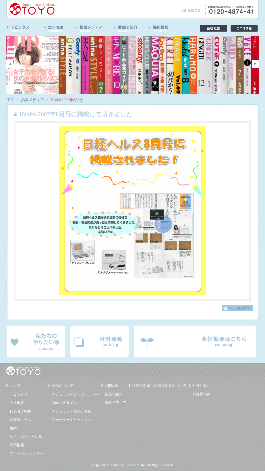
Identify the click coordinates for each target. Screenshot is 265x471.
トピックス (19, 394)
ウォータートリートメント (73, 420)
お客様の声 (201, 394)
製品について (62, 385)
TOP (10, 100)
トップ (15, 385)
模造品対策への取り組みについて (159, 385)
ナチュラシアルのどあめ (72, 411)
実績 (13, 428)
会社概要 (17, 403)
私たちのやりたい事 (26, 436)
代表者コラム (20, 420)
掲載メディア (32, 100)
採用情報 (17, 445)
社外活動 (199, 385)
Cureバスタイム (64, 403)
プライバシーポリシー (28, 453)
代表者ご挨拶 (20, 411)
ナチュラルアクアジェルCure (75, 394)
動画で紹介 (114, 394)
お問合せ (112, 385)
